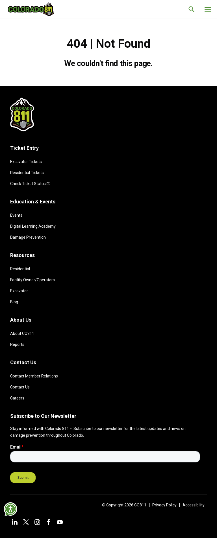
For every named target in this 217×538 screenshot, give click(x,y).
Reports (17, 344)
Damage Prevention (28, 237)
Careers (17, 398)
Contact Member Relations (34, 376)
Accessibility (194, 505)
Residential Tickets (27, 172)
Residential (20, 269)
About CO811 (22, 333)
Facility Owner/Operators (32, 280)
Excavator (19, 291)
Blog (14, 302)
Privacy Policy (164, 505)
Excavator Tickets (26, 161)
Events (16, 215)
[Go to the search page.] (192, 9)
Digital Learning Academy (33, 226)
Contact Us (20, 387)
